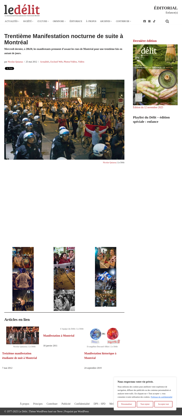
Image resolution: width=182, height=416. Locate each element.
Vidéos (82, 62)
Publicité (65, 407)
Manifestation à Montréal (58, 336)
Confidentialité (82, 407)
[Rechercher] (171, 21)
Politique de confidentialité (161, 397)
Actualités (45, 62)
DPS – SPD (100, 407)
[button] (18, 21)
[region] (145, 393)
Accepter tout (163, 404)
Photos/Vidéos (71, 62)
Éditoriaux (77, 21)
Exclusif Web (57, 62)
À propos (93, 21)
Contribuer (51, 407)
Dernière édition (145, 41)
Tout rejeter (145, 404)
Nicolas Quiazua (15, 62)
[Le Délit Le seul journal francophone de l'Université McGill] (22, 10)
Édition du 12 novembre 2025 (148, 107)
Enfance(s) (172, 12)
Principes (37, 407)
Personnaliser (126, 404)
